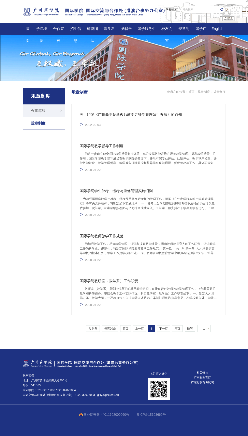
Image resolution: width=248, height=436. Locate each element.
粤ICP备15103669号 (151, 414)
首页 (28, 31)
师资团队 (92, 31)
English (217, 29)
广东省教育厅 (202, 377)
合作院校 (58, 31)
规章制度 (183, 31)
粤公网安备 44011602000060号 (107, 414)
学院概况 (41, 31)
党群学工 (126, 31)
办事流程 (38, 111)
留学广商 (200, 31)
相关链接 (202, 372)
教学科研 (109, 31)
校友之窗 (166, 31)
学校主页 (172, 9)
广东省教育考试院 (202, 382)
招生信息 (75, 31)
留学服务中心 (146, 31)
